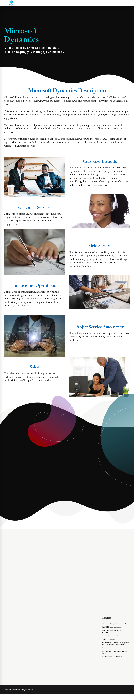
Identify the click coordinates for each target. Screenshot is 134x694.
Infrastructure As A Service (112, 656)
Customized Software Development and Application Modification (115, 644)
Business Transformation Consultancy (111, 631)
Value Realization (108, 639)
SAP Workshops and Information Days (114, 652)
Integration (106, 648)
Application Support (110, 636)
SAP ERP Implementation (112, 627)
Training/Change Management (114, 624)
